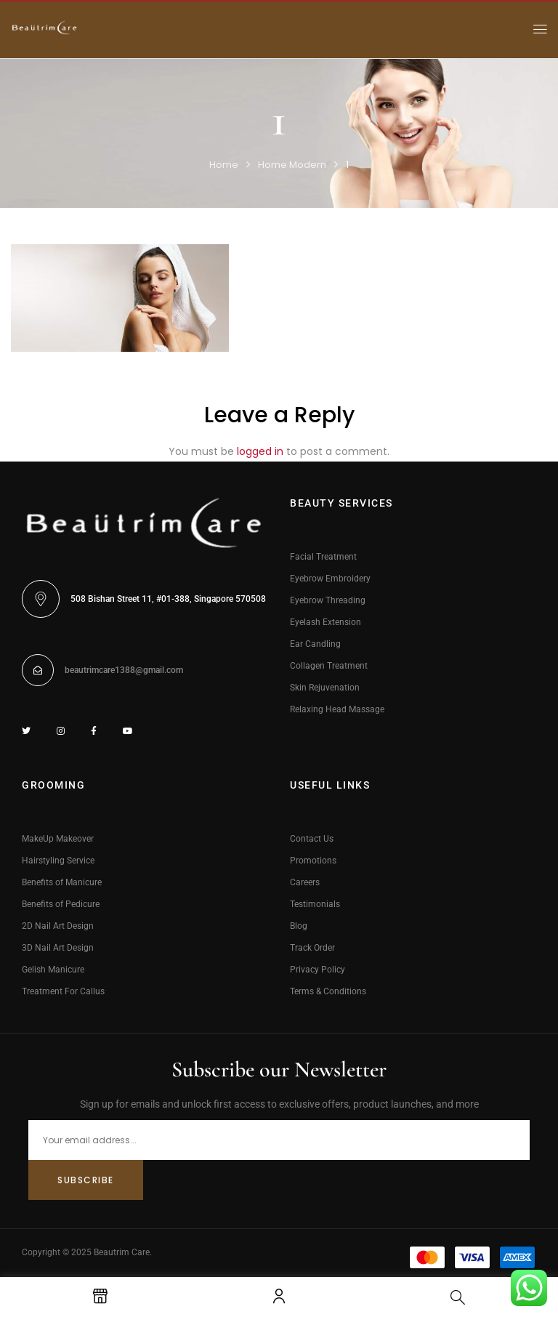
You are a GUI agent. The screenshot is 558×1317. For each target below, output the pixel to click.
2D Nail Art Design (58, 926)
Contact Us (311, 839)
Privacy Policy (317, 969)
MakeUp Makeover (58, 839)
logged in (260, 451)
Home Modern (292, 165)
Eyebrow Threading (327, 600)
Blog (298, 926)
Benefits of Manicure (62, 882)
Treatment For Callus (63, 991)
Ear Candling (315, 644)
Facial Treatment (323, 557)
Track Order (312, 948)
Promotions (313, 860)
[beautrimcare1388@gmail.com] (38, 670)
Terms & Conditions (328, 991)
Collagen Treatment (329, 666)
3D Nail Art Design (58, 948)
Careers (305, 882)
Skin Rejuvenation (325, 687)
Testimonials (315, 904)
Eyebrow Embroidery (330, 578)
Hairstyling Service (58, 860)
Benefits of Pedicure (61, 904)
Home (223, 165)
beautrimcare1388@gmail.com (124, 670)
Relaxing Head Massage (337, 709)
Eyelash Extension (325, 622)
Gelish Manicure (53, 969)
